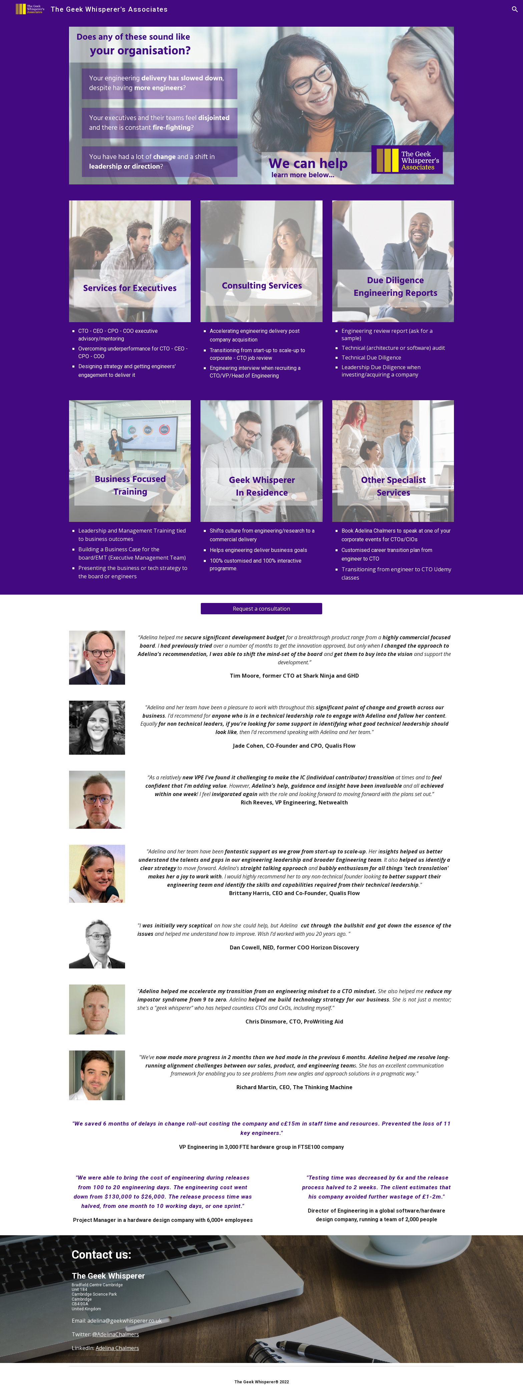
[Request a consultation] (261, 609)
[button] (515, 9)
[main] (130, 353)
